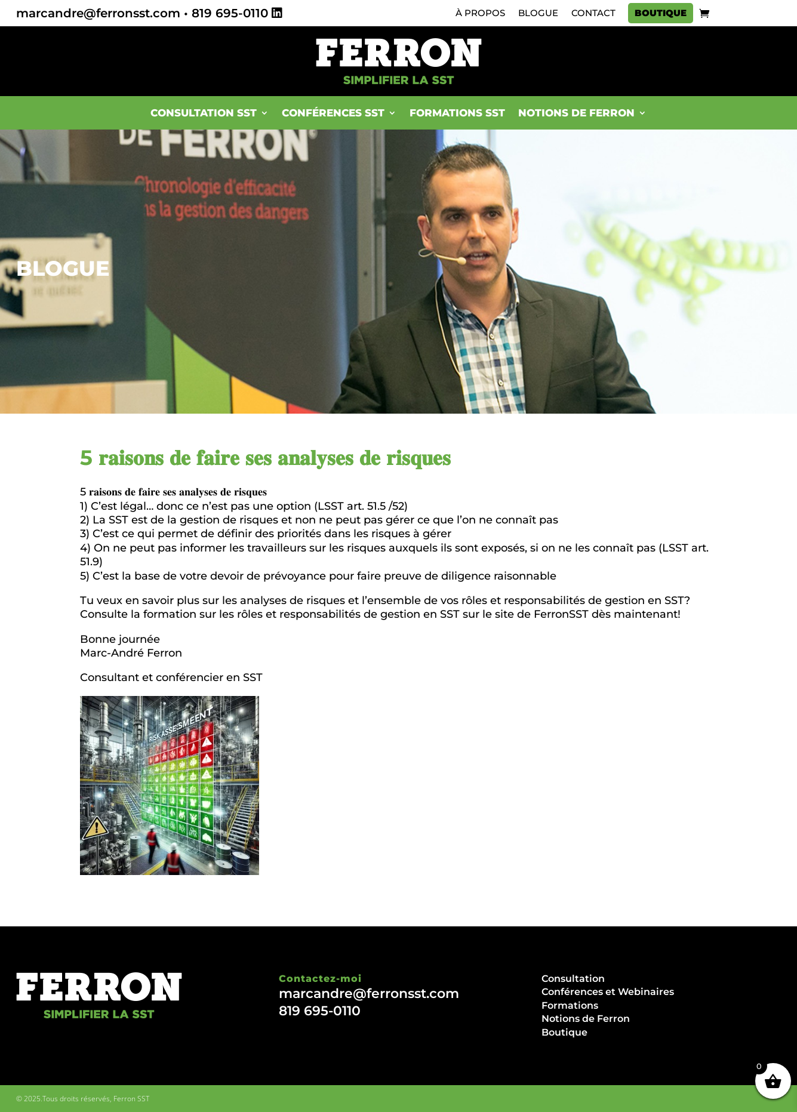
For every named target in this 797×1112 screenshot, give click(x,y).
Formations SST (457, 113)
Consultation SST (203, 113)
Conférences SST (333, 113)
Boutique (661, 13)
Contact (593, 13)
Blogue (538, 13)
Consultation (573, 978)
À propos (480, 13)
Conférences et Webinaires (607, 991)
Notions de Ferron (576, 113)
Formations (569, 1005)
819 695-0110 (230, 13)
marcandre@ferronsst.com (98, 13)
